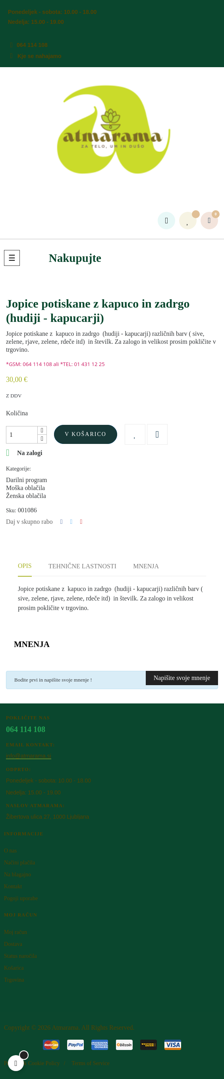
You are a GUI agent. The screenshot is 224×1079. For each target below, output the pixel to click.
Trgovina (14, 980)
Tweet (71, 522)
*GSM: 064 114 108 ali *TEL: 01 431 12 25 (55, 364)
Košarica (14, 968)
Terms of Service (90, 1063)
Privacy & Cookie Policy (32, 1063)
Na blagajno (17, 875)
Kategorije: (18, 469)
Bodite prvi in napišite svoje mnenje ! (53, 680)
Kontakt (13, 886)
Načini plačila (19, 863)
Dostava (13, 944)
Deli (61, 522)
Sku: (11, 510)
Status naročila (20, 956)
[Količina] (22, 435)
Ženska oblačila (26, 495)
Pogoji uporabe (21, 898)
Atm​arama (65, 1027)
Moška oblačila (25, 487)
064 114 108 (32, 45)
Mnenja (146, 566)
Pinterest (81, 522)
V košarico (85, 434)
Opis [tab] (25, 565)
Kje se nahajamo (39, 56)
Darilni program (26, 480)
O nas (10, 851)
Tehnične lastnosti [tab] (82, 566)
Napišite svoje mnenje (182, 677)
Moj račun (15, 932)
